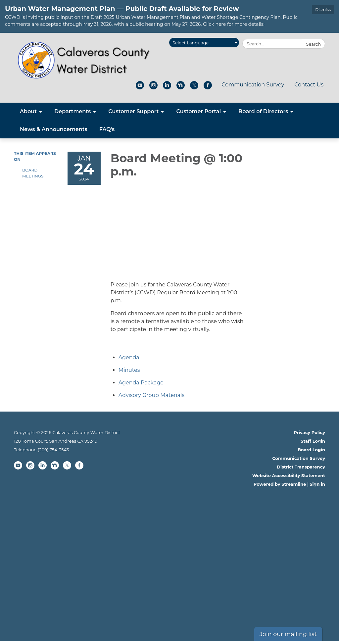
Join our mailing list (288, 633)
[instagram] (153, 87)
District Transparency (301, 466)
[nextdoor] (180, 87)
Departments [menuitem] (72, 111)
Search (313, 44)
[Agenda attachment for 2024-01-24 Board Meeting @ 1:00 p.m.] (129, 357)
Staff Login (313, 441)
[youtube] (140, 87)
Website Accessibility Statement (288, 475)
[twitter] (194, 87)
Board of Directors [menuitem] (263, 111)
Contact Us (308, 84)
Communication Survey (252, 84)
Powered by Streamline (280, 484)
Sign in (317, 484)
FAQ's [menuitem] (107, 129)
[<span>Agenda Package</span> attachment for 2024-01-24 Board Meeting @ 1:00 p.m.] (141, 382)
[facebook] (208, 87)
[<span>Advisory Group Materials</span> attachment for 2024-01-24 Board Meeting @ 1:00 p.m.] (151, 395)
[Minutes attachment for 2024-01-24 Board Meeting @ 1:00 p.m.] (129, 370)
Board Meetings (32, 173)
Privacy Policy (309, 432)
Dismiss (323, 9)
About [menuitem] (28, 111)
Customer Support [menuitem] (133, 111)
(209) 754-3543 (53, 449)
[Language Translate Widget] (204, 42)
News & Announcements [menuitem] (53, 129)
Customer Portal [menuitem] (198, 111)
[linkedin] (167, 87)
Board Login (311, 449)
